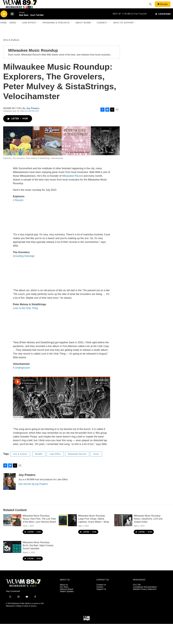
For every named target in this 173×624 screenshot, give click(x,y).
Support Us (101, 595)
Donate (165, 7)
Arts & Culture (11, 46)
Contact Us (101, 591)
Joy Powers (32, 114)
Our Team (64, 593)
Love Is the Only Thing (25, 314)
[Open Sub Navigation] (18, 29)
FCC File (137, 591)
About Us (64, 591)
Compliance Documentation (145, 593)
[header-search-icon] (151, 7)
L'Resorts (18, 206)
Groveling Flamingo (24, 262)
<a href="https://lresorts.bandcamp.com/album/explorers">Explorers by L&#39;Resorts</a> (61, 223)
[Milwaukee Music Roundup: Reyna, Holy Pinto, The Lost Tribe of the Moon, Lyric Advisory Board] (12, 526)
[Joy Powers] (9, 487)
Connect (102, 29)
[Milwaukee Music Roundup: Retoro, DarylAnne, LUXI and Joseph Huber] (123, 526)
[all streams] (163, 20)
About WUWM (83, 29)
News (13, 29)
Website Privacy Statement (144, 595)
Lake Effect (29, 29)
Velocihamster (17, 425)
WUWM (38, 460)
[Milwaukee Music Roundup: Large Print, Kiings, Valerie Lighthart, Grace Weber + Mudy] (68, 526)
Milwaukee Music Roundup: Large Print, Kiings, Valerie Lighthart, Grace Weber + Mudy (93, 525)
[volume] (12, 20)
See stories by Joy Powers (33, 490)
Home (3, 29)
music (96, 460)
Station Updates (67, 598)
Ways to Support (123, 29)
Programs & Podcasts (56, 29)
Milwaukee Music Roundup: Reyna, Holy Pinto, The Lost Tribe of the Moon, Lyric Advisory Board (39, 525)
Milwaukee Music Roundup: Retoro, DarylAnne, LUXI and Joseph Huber (148, 525)
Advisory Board (66, 595)
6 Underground (21, 374)
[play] (4, 20)
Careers (99, 593)
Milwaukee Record (72, 182)
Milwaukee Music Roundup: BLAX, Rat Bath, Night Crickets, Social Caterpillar (38, 551)
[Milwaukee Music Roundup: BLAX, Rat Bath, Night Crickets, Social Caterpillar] (12, 553)
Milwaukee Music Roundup (33, 56)
